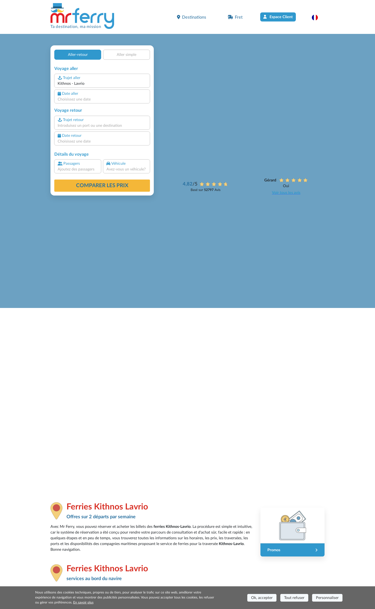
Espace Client (278, 17)
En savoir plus (83, 602)
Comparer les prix (102, 185)
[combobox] (102, 83)
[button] (317, 17)
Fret (235, 17)
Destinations (191, 17)
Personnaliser (327, 598)
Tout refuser (294, 598)
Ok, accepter (262, 598)
